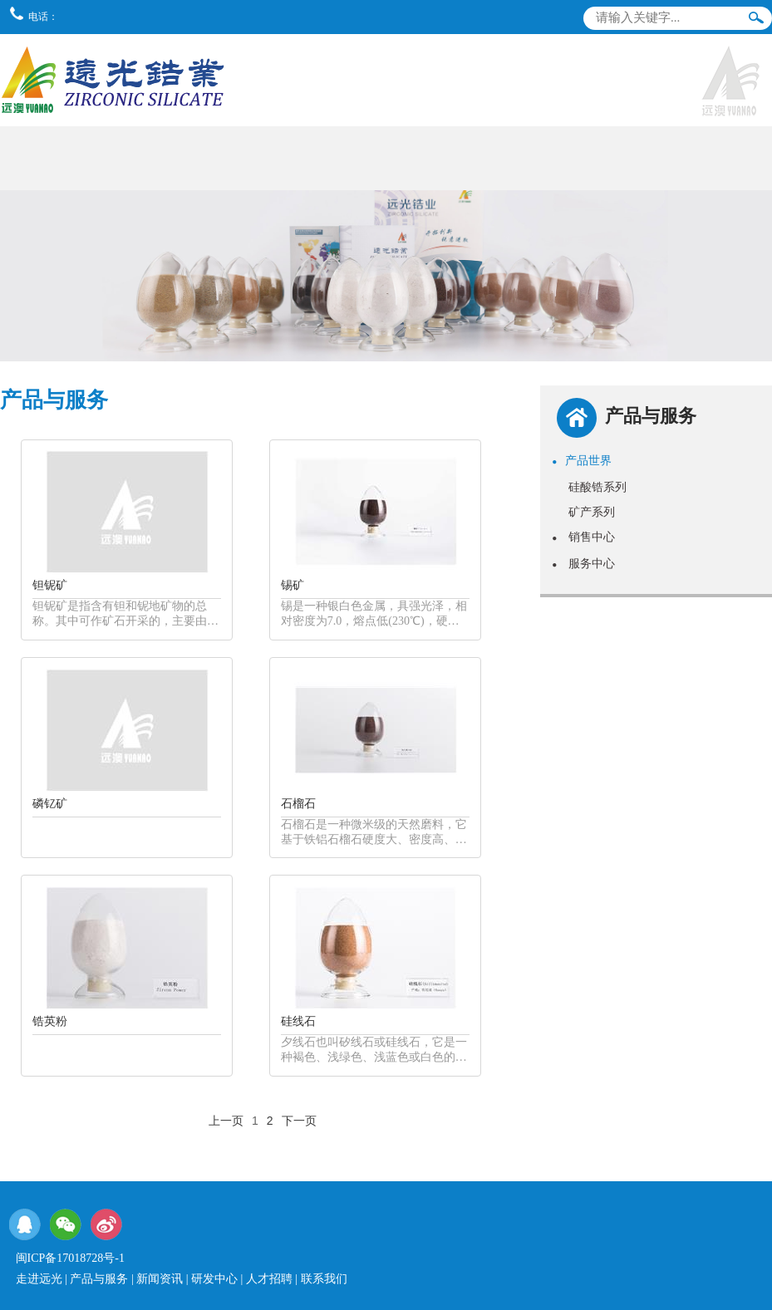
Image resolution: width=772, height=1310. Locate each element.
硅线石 (298, 1021)
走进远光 (39, 1279)
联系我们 (324, 1279)
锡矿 (292, 585)
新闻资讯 (159, 1279)
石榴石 (298, 803)
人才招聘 (269, 1279)
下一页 (299, 1120)
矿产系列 (591, 511)
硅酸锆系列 (597, 486)
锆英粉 (49, 1021)
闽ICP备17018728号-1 (70, 1258)
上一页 (226, 1120)
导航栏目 (749, 53)
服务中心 (583, 563)
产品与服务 (99, 1279)
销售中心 (583, 536)
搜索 (756, 21)
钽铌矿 (49, 585)
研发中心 (214, 1279)
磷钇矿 (49, 803)
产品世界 (582, 460)
